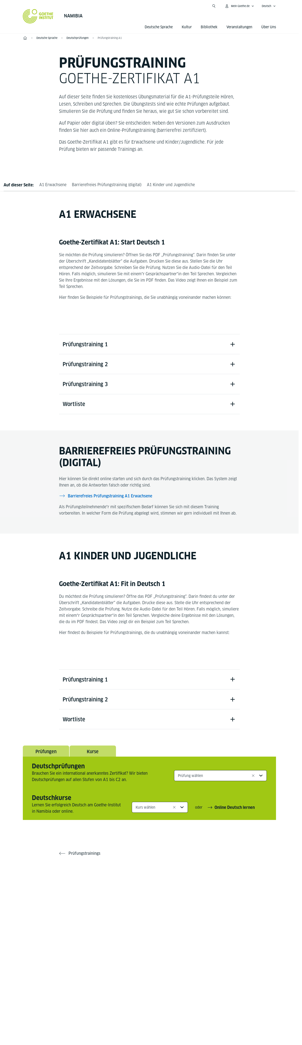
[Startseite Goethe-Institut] (38, 16)
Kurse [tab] (93, 753)
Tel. (40, 970)
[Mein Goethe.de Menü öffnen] (239, 6)
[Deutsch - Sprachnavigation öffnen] (269, 6)
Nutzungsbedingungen (196, 1018)
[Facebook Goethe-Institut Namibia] (134, 894)
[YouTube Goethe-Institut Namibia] (163, 894)
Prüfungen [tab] (46, 753)
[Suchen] (213, 6)
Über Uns (268, 27)
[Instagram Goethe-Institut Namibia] (149, 894)
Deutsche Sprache (159, 27)
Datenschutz (159, 1018)
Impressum (131, 1018)
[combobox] (220, 777)
